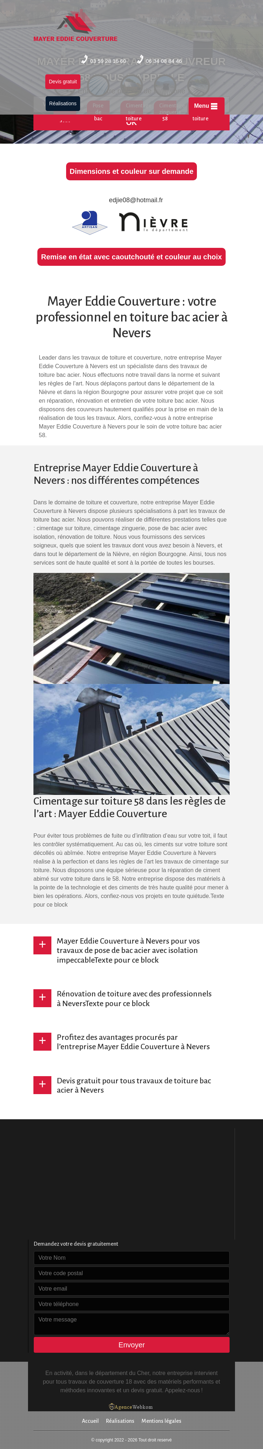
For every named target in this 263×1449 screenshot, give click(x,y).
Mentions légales (161, 1421)
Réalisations (63, 103)
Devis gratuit (63, 81)
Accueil (90, 1421)
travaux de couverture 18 (100, 1382)
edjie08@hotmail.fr (131, 200)
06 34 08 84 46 (159, 59)
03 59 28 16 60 (103, 59)
